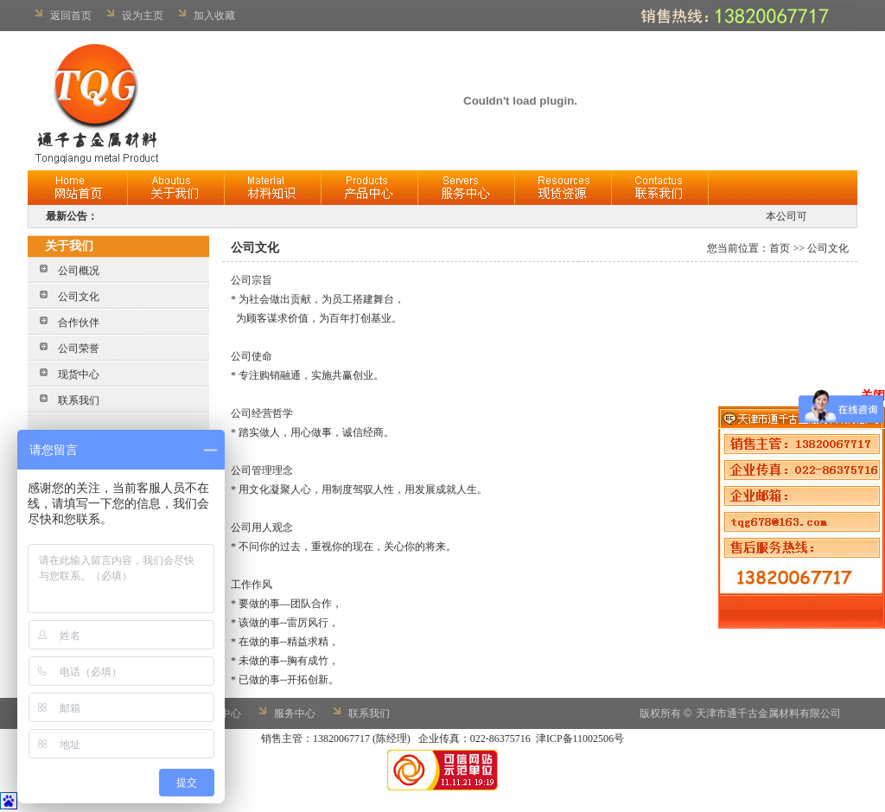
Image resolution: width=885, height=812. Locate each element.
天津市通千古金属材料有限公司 (768, 713)
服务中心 (294, 713)
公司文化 (78, 297)
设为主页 (142, 16)
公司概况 (78, 271)
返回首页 (71, 16)
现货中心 (78, 374)
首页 (779, 248)
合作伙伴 (78, 322)
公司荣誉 (78, 348)
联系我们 (78, 400)
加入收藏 (214, 16)
